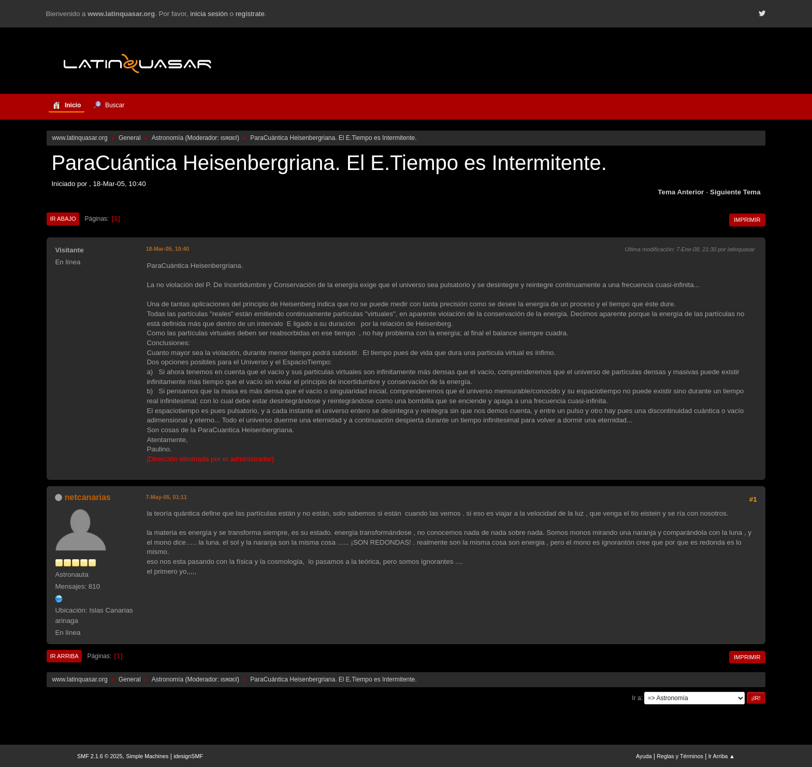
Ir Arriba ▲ (721, 756)
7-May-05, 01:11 (166, 497)
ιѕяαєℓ (229, 137)
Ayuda (643, 756)
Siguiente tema (735, 192)
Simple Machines (147, 756)
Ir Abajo (63, 219)
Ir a (636, 697)
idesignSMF (188, 756)
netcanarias (88, 497)
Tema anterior (681, 192)
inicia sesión (209, 14)
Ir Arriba (64, 656)
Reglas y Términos (680, 756)
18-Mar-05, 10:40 (167, 249)
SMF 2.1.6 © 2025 (100, 756)
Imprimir (747, 220)
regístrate (250, 14)
